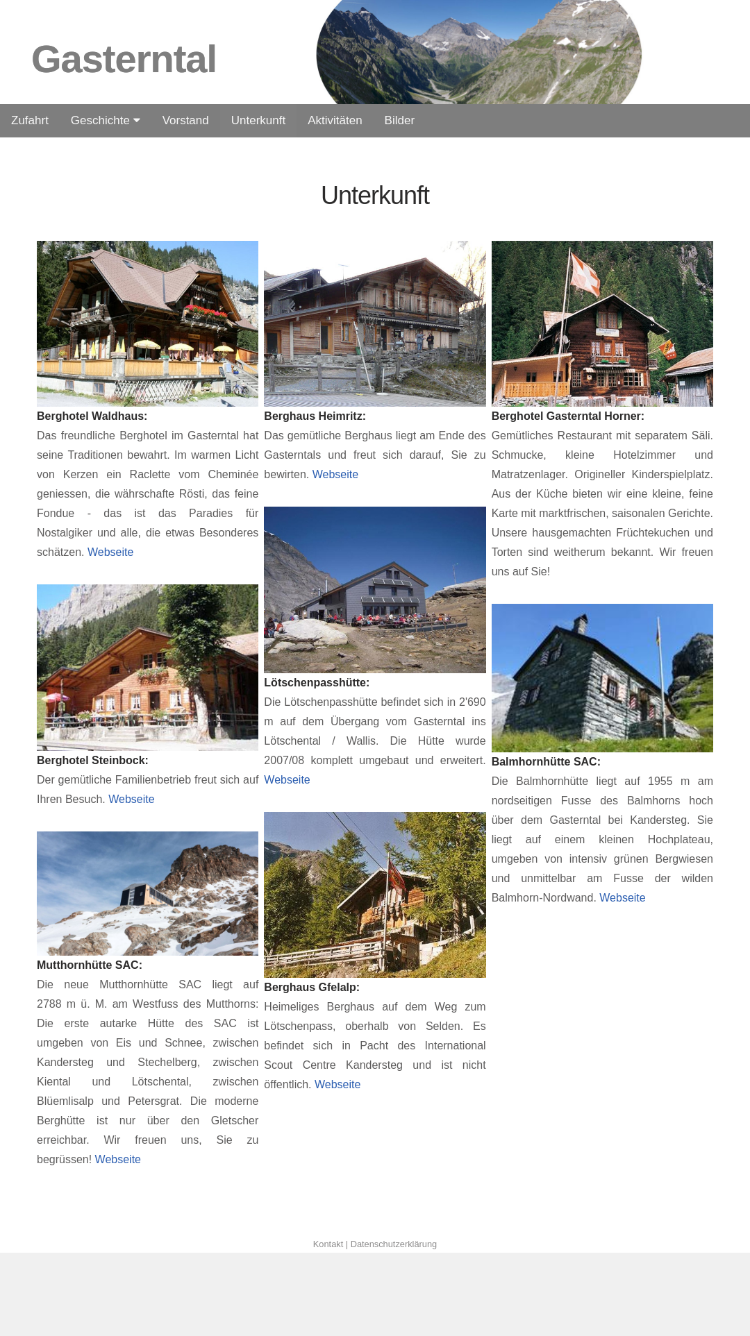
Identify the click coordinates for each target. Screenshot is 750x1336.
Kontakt (329, 1244)
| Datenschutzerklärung (391, 1244)
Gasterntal (124, 59)
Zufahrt (30, 120)
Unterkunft (258, 120)
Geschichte (105, 120)
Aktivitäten (335, 120)
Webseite (108, 552)
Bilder (400, 120)
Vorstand (185, 120)
